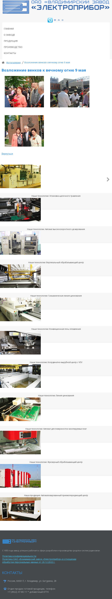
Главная (9, 28)
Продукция (11, 40)
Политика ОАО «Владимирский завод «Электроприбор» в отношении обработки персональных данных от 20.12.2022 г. (39, 561)
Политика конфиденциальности (19, 556)
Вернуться (7, 153)
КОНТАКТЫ (12, 572)
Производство (13, 47)
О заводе (9, 34)
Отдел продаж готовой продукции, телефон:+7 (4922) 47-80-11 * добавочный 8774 (32, 590)
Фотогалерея (13, 62)
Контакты (10, 53)
